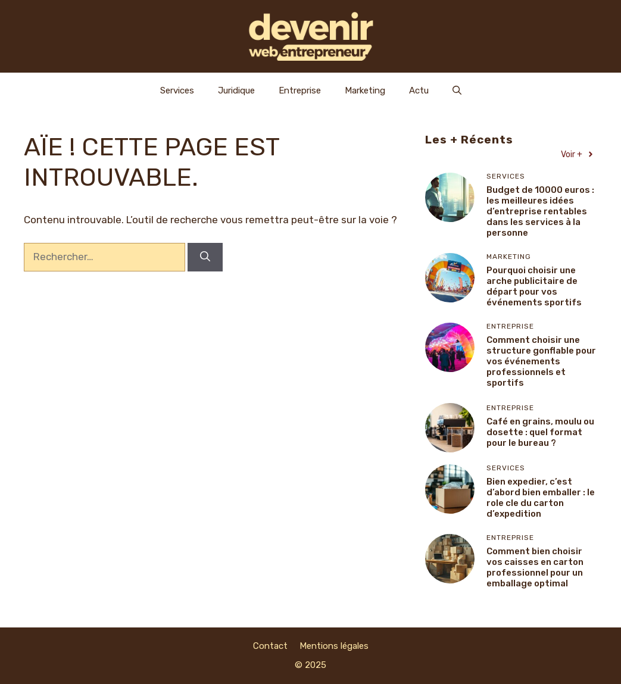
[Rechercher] (205, 257)
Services (177, 90)
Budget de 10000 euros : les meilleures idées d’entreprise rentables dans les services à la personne (540, 211)
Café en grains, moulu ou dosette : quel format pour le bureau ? (540, 432)
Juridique (236, 90)
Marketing (365, 90)
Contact (270, 646)
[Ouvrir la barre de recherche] (457, 90)
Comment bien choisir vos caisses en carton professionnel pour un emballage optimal (534, 567)
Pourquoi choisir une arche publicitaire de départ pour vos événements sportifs (534, 286)
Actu (419, 90)
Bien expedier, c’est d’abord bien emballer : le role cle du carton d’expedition (540, 497)
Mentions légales (334, 646)
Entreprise (300, 90)
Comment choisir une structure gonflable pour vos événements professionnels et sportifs (541, 361)
